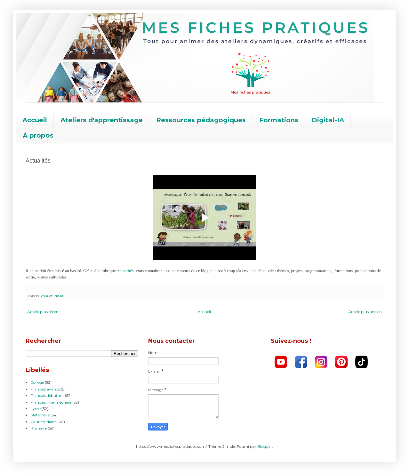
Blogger (264, 446)
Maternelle (40, 415)
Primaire (38, 428)
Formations (278, 120)
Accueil (34, 120)
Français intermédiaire (50, 402)
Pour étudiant (51, 296)
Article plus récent (43, 311)
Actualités (124, 270)
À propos (38, 135)
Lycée (35, 408)
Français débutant (47, 395)
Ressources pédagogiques (201, 120)
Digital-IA (328, 120)
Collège (37, 382)
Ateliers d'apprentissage (101, 120)
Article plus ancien (365, 311)
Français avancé (45, 389)
